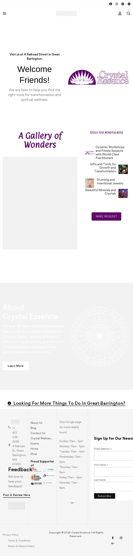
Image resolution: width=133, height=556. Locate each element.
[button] (16, 366)
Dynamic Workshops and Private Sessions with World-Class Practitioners (110, 152)
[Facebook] (112, 537)
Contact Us (37, 433)
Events (34, 443)
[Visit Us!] (112, 543)
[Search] (128, 13)
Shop (33, 454)
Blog (33, 428)
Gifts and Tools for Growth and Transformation (103, 167)
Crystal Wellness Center (45, 438)
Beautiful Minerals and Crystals (100, 191)
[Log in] (120, 13)
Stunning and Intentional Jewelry (110, 181)
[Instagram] (121, 537)
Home (34, 448)
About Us (36, 422)
